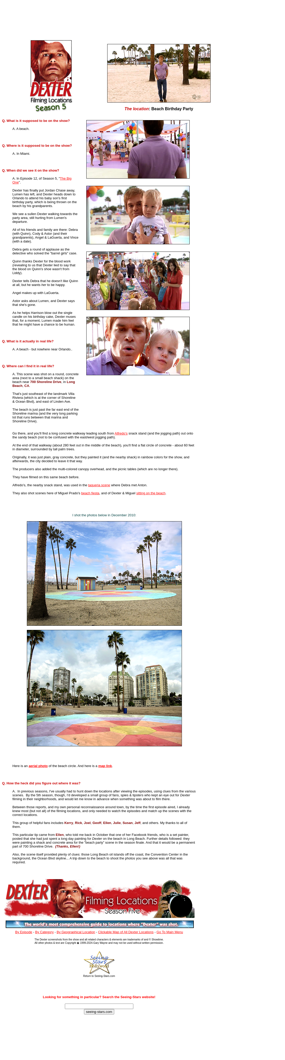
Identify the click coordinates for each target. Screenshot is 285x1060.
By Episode (23, 932)
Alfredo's (121, 433)
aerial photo (38, 766)
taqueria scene (99, 485)
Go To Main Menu (170, 932)
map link (105, 766)
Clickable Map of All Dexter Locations (126, 932)
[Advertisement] (108, 18)
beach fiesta (90, 493)
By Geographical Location (76, 932)
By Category (44, 932)
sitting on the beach (150, 493)
